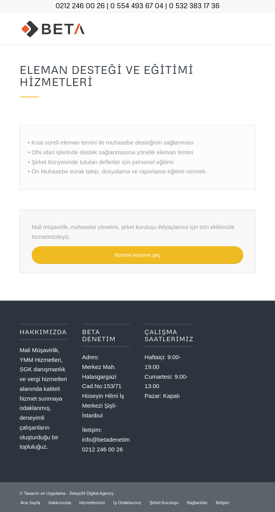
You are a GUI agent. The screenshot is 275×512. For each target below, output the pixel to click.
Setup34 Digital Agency (91, 493)
